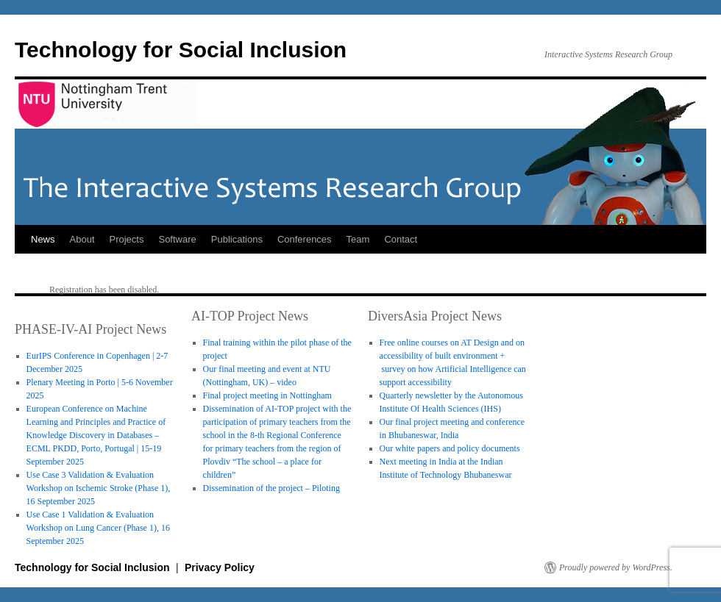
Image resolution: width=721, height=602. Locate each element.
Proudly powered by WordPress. (615, 567)
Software (177, 239)
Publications (237, 239)
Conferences (304, 239)
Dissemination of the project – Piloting (271, 488)
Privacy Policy (220, 567)
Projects (127, 239)
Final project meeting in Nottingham (267, 395)
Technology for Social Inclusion (181, 49)
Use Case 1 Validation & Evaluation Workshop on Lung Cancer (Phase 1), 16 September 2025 (98, 527)
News (43, 239)
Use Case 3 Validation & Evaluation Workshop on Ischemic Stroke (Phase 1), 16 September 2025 (98, 488)
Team (358, 239)
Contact (400, 239)
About (82, 239)
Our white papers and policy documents (450, 448)
